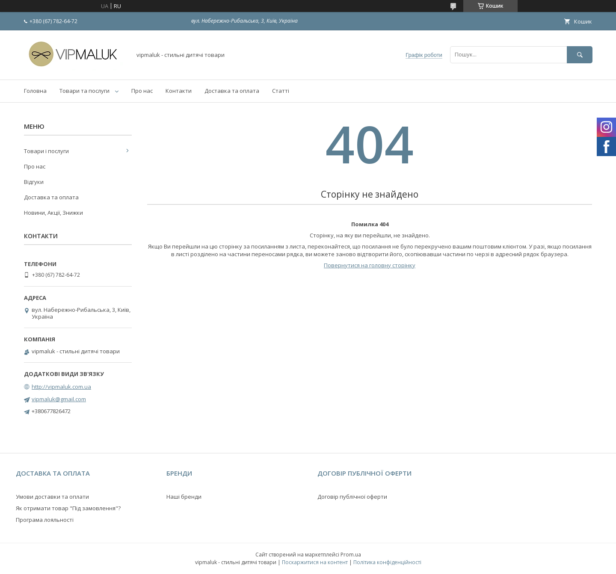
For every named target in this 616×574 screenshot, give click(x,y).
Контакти (179, 91)
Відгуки (34, 182)
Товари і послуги (46, 151)
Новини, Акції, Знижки (53, 212)
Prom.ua (351, 554)
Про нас (142, 91)
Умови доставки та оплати (52, 496)
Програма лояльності (45, 520)
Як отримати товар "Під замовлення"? (68, 508)
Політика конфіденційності (387, 562)
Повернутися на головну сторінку (369, 265)
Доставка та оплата (231, 91)
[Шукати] (579, 54)
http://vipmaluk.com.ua (61, 386)
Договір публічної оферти (352, 496)
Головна (35, 91)
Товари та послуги (84, 91)
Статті (280, 91)
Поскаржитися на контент (315, 562)
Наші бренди (183, 496)
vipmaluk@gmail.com (59, 399)
